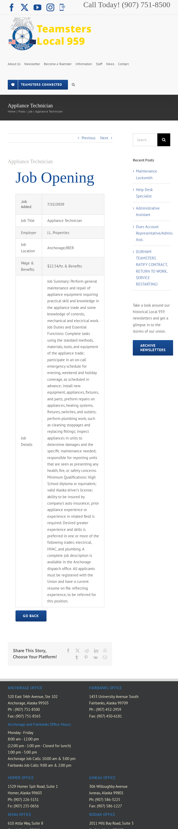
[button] (73, 84)
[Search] (163, 139)
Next (104, 137)
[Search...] (145, 139)
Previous (88, 137)
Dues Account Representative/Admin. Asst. (154, 233)
